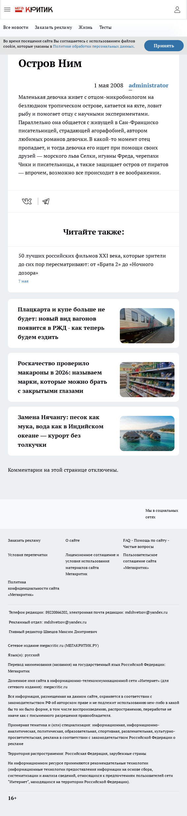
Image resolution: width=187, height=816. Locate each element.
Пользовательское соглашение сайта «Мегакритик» (140, 561)
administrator (149, 85)
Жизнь (86, 27)
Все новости (15, 27)
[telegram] (48, 201)
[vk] (27, 201)
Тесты (105, 27)
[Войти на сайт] (177, 9)
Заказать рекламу (53, 27)
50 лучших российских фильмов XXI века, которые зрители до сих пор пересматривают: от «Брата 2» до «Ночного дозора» (93, 268)
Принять (164, 46)
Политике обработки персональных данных (93, 46)
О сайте (73, 540)
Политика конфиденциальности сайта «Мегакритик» (33, 588)
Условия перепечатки (27, 554)
